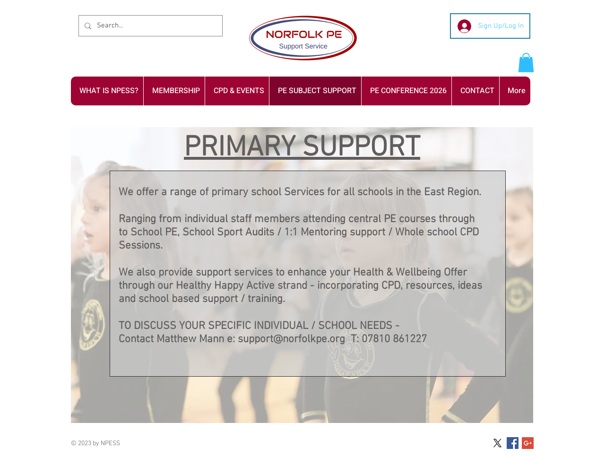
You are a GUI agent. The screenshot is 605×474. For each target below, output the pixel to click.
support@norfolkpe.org (291, 339)
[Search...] (149, 26)
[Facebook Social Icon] (513, 443)
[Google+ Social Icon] (528, 443)
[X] (497, 443)
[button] (526, 62)
